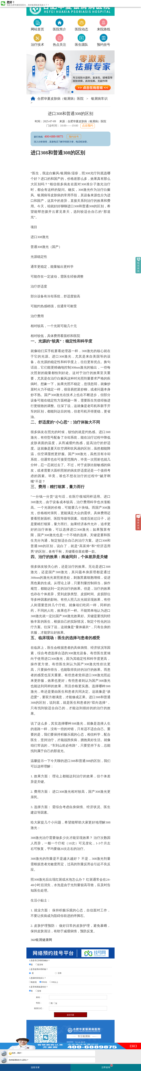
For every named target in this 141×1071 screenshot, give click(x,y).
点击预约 (87, 125)
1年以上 (54, 982)
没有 (60, 973)
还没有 (40, 965)
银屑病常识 (99, 98)
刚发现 (34, 982)
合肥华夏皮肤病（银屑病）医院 (60, 98)
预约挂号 (74, 136)
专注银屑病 (84, 1036)
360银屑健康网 (41, 940)
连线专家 (35, 1067)
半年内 (44, 982)
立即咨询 (107, 1066)
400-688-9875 (54, 136)
